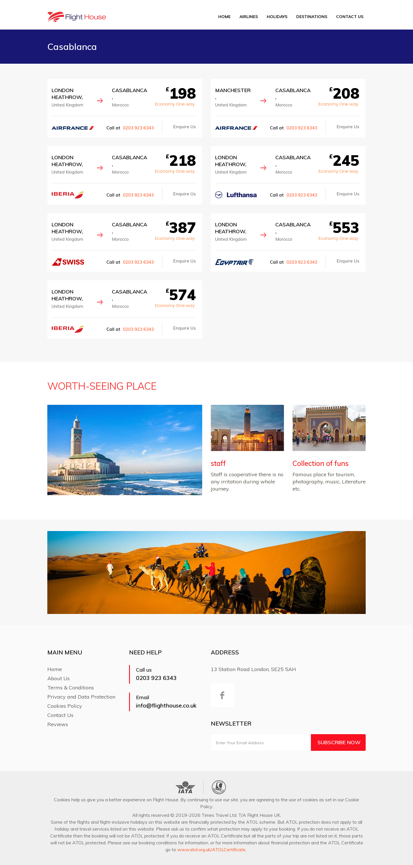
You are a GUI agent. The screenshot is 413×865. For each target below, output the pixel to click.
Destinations (311, 16)
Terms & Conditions (70, 687)
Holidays (277, 16)
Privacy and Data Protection (81, 696)
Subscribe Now (339, 742)
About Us (58, 678)
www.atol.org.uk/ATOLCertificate (211, 849)
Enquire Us (184, 126)
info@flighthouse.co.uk (166, 705)
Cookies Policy (64, 706)
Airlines (248, 16)
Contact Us (349, 16)
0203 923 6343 (138, 128)
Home (224, 16)
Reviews (57, 724)
